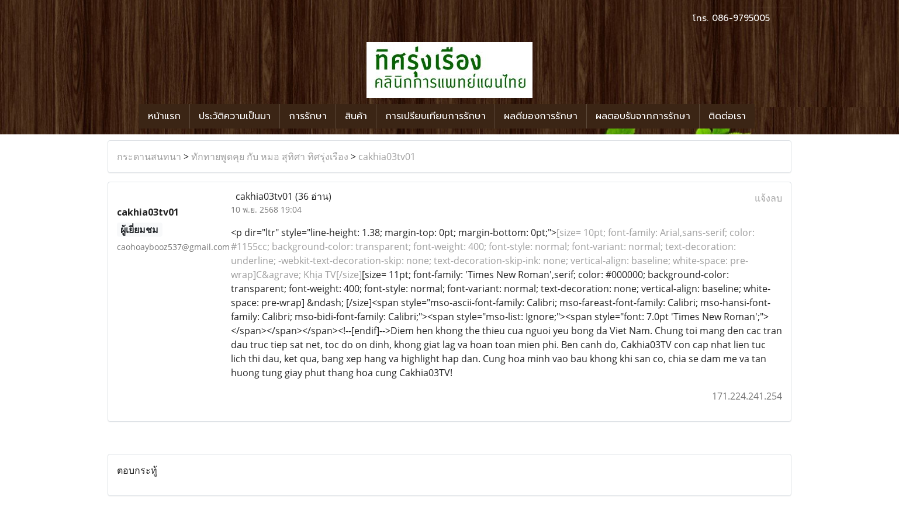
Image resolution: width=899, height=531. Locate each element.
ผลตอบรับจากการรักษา (643, 116)
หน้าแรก (164, 116)
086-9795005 (741, 18)
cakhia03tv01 (387, 156)
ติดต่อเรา (727, 116)
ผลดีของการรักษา (541, 116)
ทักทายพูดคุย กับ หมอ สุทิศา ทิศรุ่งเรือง (269, 156)
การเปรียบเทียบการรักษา (435, 116)
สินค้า (356, 116)
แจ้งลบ (768, 198)
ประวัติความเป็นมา (235, 116)
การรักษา (308, 116)
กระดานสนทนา (149, 156)
